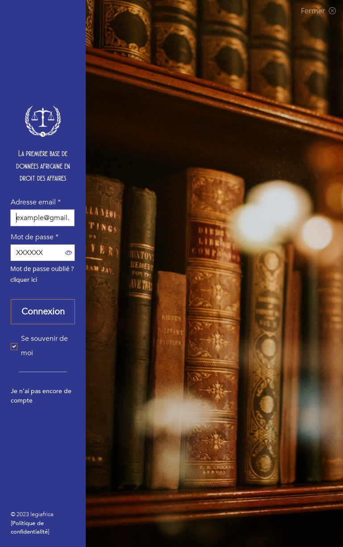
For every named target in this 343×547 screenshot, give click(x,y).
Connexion (43, 311)
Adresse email (36, 202)
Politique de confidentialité (29, 527)
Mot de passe (35, 237)
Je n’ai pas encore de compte (41, 396)
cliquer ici (23, 280)
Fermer (318, 10)
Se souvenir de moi (44, 346)
